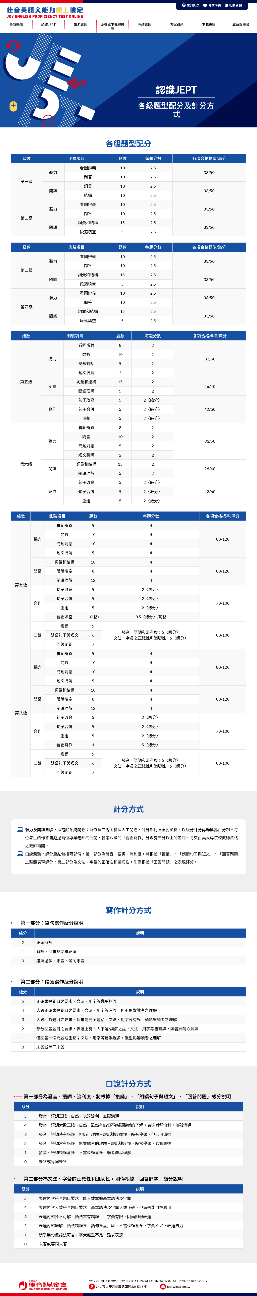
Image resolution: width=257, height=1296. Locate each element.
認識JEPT (48, 24)
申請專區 (144, 24)
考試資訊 (177, 24)
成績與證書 (240, 24)
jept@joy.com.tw (178, 1286)
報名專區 (80, 24)
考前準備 (212, 5)
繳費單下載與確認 (112, 26)
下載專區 (209, 24)
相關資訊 (233, 5)
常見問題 (191, 5)
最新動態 (16, 24)
